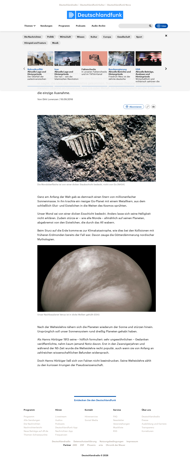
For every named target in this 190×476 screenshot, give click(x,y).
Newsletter (118, 420)
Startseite (27, 36)
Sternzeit (39, 36)
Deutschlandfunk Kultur (92, 4)
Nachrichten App (64, 431)
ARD (75, 445)
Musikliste (118, 427)
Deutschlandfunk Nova (119, 4)
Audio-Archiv (98, 26)
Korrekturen (148, 431)
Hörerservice (91, 416)
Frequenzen (61, 434)
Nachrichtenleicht (33, 427)
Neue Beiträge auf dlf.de (36, 431)
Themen (28, 26)
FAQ (115, 416)
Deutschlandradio (68, 4)
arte (101, 445)
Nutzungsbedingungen (111, 441)
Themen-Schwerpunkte (35, 434)
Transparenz (148, 427)
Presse (145, 420)
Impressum (132, 441)
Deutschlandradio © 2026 (95, 455)
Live (161, 26)
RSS (115, 431)
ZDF (82, 445)
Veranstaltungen (121, 423)
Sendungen (46, 26)
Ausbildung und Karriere (154, 423)
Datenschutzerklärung (85, 441)
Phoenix (91, 445)
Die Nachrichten (32, 423)
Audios (58, 420)
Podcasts (80, 26)
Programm (64, 26)
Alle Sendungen (32, 420)
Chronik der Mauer (115, 445)
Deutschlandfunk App (66, 427)
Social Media (91, 420)
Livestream (61, 416)
